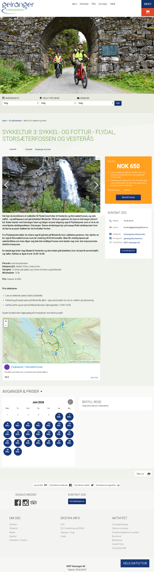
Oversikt (28, 149)
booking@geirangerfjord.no (136, 227)
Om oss (14, 518)
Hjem (74, 4)
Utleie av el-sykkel (120, 528)
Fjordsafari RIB (119, 548)
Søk (118, 103)
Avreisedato (10, 98)
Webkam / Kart (68, 532)
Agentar (13, 536)
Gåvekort (13, 528)
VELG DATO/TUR (135, 563)
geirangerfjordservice (133, 238)
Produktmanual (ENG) (73, 528)
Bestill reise (128, 197)
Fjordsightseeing (120, 524)
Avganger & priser (43, 149)
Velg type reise (50, 98)
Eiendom (83, 98)
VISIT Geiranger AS (132, 242)
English (127, 4)
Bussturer (116, 536)
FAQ (94, 4)
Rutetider (84, 4)
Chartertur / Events (18, 540)
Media (12, 532)
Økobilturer (117, 540)
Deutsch (132, 4)
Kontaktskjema (128, 251)
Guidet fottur (118, 544)
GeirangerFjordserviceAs (134, 234)
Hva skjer (103, 4)
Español (137, 4)
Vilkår (112, 4)
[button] (70, 401)
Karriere (13, 524)
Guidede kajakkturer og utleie (125, 532)
